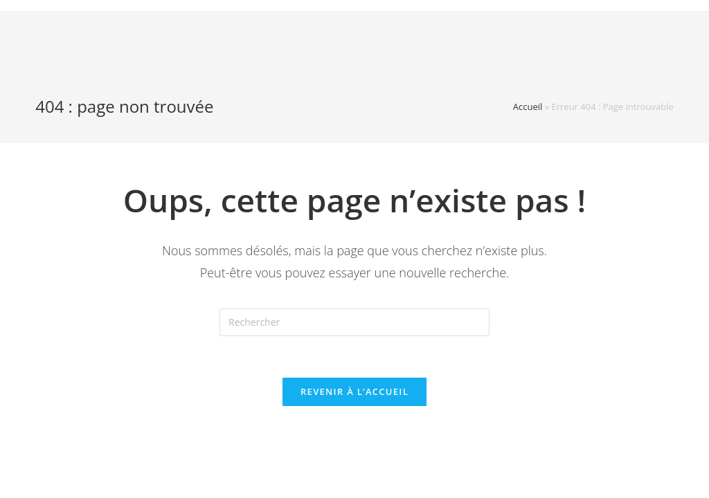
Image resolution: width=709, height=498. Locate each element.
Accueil (528, 106)
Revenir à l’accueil (354, 391)
